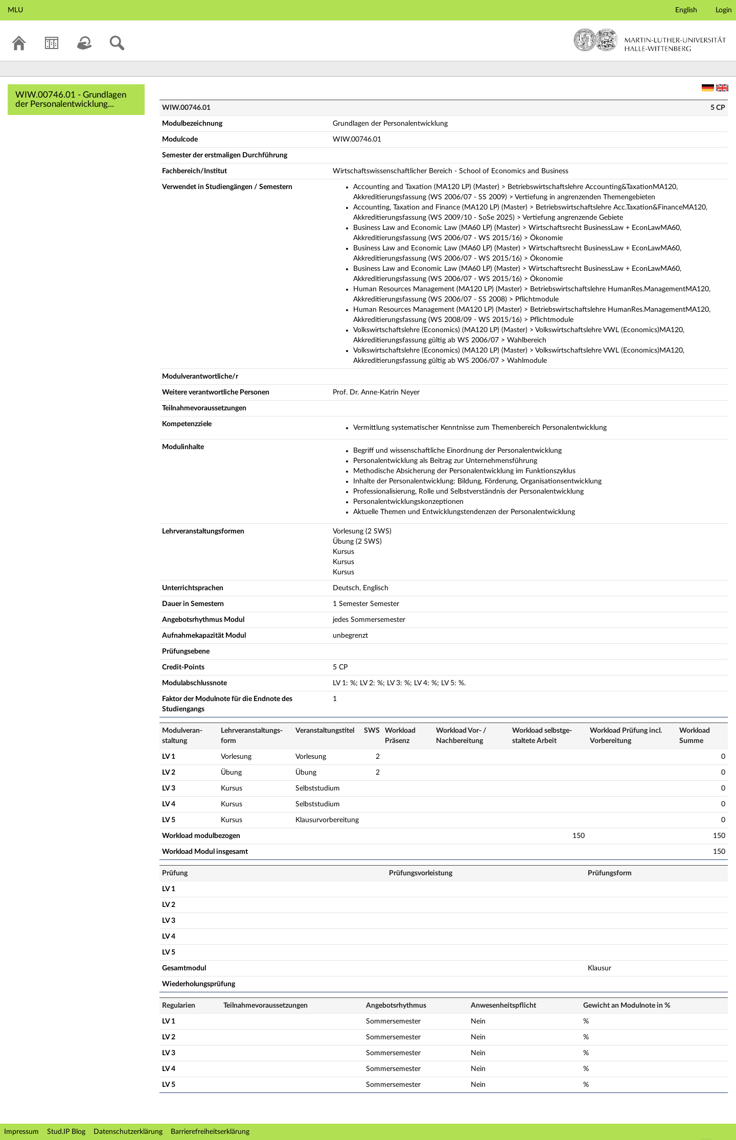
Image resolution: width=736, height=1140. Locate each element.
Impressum (21, 1131)
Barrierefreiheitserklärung (210, 1131)
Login (724, 10)
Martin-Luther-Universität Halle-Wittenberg (650, 40)
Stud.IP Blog (66, 1131)
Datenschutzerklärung (128, 1131)
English (686, 10)
